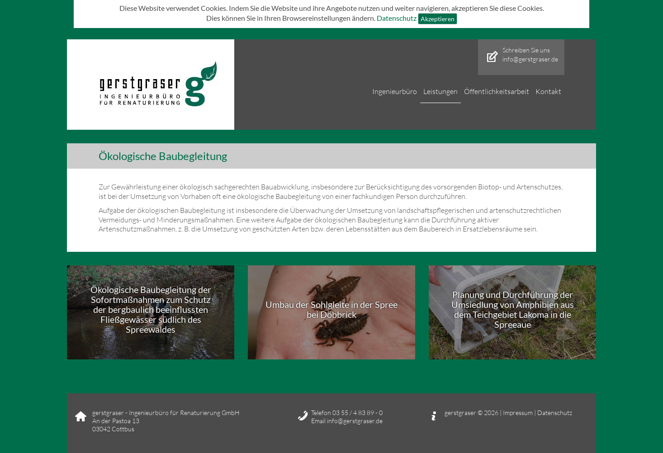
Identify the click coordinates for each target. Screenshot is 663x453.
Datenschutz (397, 17)
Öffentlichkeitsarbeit (496, 91)
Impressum (518, 412)
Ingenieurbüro (394, 91)
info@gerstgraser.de (530, 59)
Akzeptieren (438, 19)
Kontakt (548, 91)
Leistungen (440, 91)
